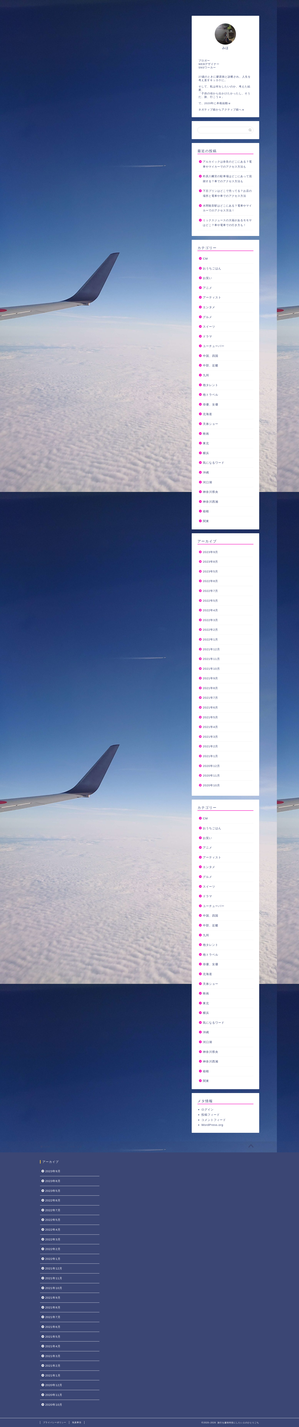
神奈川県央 (210, 491)
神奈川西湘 (210, 501)
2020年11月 (211, 775)
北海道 (207, 414)
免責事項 (76, 1422)
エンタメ (209, 307)
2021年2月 (210, 746)
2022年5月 (210, 600)
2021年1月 (210, 756)
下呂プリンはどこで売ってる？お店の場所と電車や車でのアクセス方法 (227, 193)
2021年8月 (210, 688)
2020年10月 (211, 785)
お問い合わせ (110, 5)
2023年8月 (210, 561)
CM (205, 258)
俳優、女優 (210, 404)
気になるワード (213, 462)
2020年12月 (211, 765)
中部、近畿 (210, 365)
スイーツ (209, 326)
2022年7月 (210, 590)
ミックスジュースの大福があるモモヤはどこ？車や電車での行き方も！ (227, 223)
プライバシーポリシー (54, 1422)
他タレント (210, 385)
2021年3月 (210, 736)
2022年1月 (210, 639)
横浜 (206, 453)
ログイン (207, 1109)
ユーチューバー (213, 346)
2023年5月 (210, 571)
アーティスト (212, 297)
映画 (206, 433)
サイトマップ (142, 5)
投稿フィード (210, 1114)
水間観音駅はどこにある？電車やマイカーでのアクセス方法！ (227, 208)
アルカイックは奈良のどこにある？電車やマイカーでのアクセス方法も (227, 164)
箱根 (206, 511)
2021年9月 (210, 678)
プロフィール (78, 5)
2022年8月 (210, 581)
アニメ (207, 287)
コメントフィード (213, 1119)
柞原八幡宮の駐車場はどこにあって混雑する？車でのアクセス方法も (227, 179)
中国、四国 (210, 355)
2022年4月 (210, 610)
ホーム (51, 5)
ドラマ (207, 336)
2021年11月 (211, 658)
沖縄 (206, 472)
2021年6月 (210, 707)
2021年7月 (210, 697)
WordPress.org (212, 1124)
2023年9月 (210, 552)
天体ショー (210, 423)
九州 (206, 375)
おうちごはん (212, 268)
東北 (206, 443)
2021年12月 (211, 649)
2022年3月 (210, 620)
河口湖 (207, 482)
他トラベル (210, 394)
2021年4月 (210, 726)
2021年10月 (211, 668)
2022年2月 (210, 629)
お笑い (207, 278)
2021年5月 (210, 717)
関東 (206, 521)
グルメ (207, 317)
